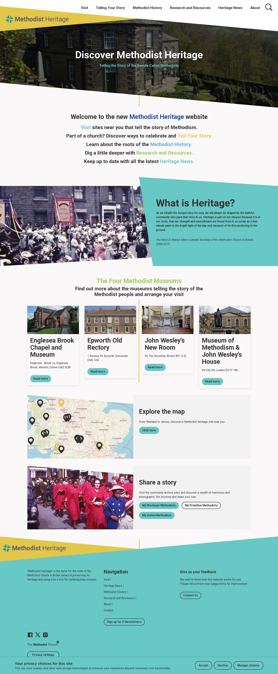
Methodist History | (116, 592)
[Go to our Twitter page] (38, 635)
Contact (108, 610)
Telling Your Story (110, 8)
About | (108, 604)
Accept (203, 665)
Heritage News (230, 8)
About (255, 8)
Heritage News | (114, 585)
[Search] (268, 7)
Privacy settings (43, 654)
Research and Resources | (120, 598)
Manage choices (248, 665)
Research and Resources (190, 8)
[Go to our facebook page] (30, 635)
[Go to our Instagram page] (45, 635)
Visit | (107, 579)
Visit (84, 8)
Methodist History (147, 8)
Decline (223, 665)
